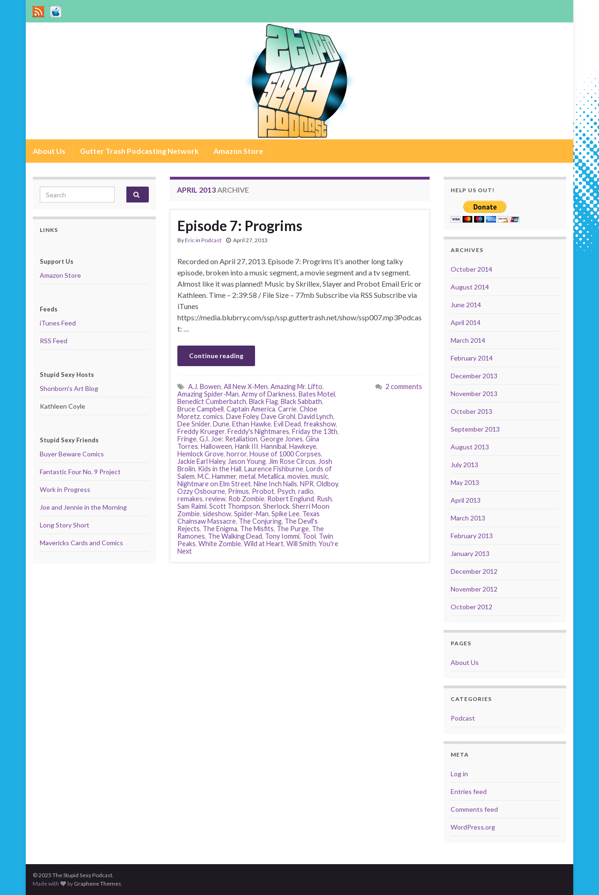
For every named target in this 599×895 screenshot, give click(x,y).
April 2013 (466, 500)
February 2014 (472, 358)
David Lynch (315, 416)
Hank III (246, 446)
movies (297, 476)
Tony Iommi (282, 536)
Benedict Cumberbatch (211, 401)
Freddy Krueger (201, 431)
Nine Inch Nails (275, 484)
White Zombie (219, 544)
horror (236, 454)
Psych (286, 491)
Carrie (287, 409)
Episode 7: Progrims (239, 225)
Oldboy (327, 484)
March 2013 (468, 518)
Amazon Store (238, 150)
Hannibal (273, 446)
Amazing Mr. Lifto (296, 386)
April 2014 (466, 322)
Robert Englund (290, 499)
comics (213, 416)
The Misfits (257, 529)
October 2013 (471, 411)
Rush (324, 499)
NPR (307, 484)
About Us (49, 150)
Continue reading (216, 356)
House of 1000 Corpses (285, 454)
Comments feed (474, 809)
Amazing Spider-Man (208, 394)
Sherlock (276, 506)
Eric (190, 240)
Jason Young (247, 461)
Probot (263, 491)
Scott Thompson (234, 506)
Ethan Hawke (251, 424)
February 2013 (472, 536)
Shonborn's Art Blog (69, 388)
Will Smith (301, 544)
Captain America (250, 409)
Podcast (211, 240)
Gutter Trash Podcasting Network (139, 150)
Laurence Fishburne (273, 469)
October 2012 (471, 607)
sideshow (217, 514)
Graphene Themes (97, 883)
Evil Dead (287, 424)
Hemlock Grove (200, 454)
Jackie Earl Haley (201, 461)
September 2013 (475, 429)
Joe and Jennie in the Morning (83, 507)
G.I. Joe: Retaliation (228, 439)
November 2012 (474, 589)
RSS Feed (53, 341)
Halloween (216, 446)
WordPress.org (473, 827)
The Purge (293, 529)
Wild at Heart (264, 544)
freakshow (320, 424)
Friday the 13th (314, 431)
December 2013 (474, 376)
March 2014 (468, 340)
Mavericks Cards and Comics (81, 543)
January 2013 (470, 553)
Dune (221, 424)
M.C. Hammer (216, 476)
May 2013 (465, 482)
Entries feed (469, 791)
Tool (309, 536)
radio (306, 491)
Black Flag (263, 401)
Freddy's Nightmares (258, 431)
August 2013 (470, 447)
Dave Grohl (278, 416)
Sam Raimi (191, 506)
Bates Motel (317, 394)
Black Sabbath (301, 401)
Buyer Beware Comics (72, 454)
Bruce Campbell (200, 409)
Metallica (271, 476)
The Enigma (220, 529)
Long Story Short (64, 525)
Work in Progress (65, 489)
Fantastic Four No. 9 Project (80, 472)
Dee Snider (193, 424)
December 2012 (474, 571)
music (319, 476)
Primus (238, 491)
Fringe (187, 439)
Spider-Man (251, 514)
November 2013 (474, 393)
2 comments (404, 386)
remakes (190, 499)
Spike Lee (285, 514)
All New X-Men (246, 386)
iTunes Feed (58, 323)
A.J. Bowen (204, 386)
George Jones (281, 439)
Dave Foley (242, 416)
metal (247, 476)
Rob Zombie (246, 499)
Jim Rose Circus (292, 461)
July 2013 (464, 465)
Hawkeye (302, 446)
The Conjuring (260, 521)
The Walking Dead (235, 536)
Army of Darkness (268, 394)
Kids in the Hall (219, 469)
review (215, 499)
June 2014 (466, 305)
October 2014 (471, 269)
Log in (459, 774)
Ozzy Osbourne (201, 491)
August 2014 (470, 287)
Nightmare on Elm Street (214, 484)
